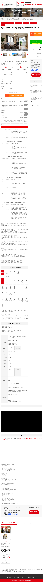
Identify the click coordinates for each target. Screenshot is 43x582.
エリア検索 (17, 5)
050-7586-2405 (38, 4)
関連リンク (9, 577)
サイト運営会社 (28, 577)
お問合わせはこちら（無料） (36, 74)
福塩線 (9, 340)
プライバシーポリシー (21, 577)
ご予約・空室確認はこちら (34, 512)
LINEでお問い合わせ (36, 42)
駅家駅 (13, 344)
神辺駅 (13, 340)
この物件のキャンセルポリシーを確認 (36, 106)
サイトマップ (14, 577)
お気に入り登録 (36, 37)
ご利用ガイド (23, 5)
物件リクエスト (28, 4)
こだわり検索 (21, 5)
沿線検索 (18, 5)
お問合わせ (34, 577)
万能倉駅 (13, 343)
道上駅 (13, 341)
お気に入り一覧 (28, 2)
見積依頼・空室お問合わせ (16, 95)
